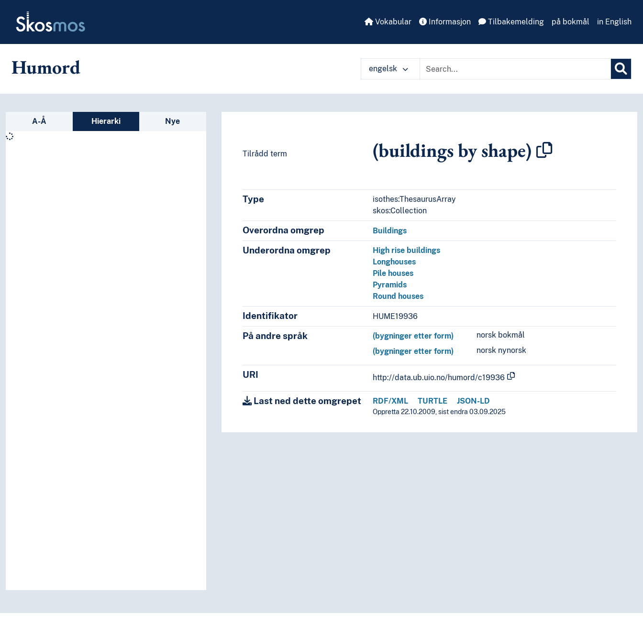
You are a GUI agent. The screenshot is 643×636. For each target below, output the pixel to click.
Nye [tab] (172, 121)
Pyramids (390, 284)
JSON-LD (473, 401)
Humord (45, 67)
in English (614, 21)
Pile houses (393, 273)
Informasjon (445, 21)
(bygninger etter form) (413, 335)
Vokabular (388, 21)
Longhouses (394, 261)
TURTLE (432, 401)
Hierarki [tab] (106, 121)
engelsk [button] (388, 68)
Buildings (390, 230)
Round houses (398, 296)
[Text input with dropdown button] (515, 68)
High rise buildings (406, 250)
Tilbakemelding (511, 21)
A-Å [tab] (39, 121)
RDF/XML (390, 401)
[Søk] (621, 68)
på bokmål (570, 21)
